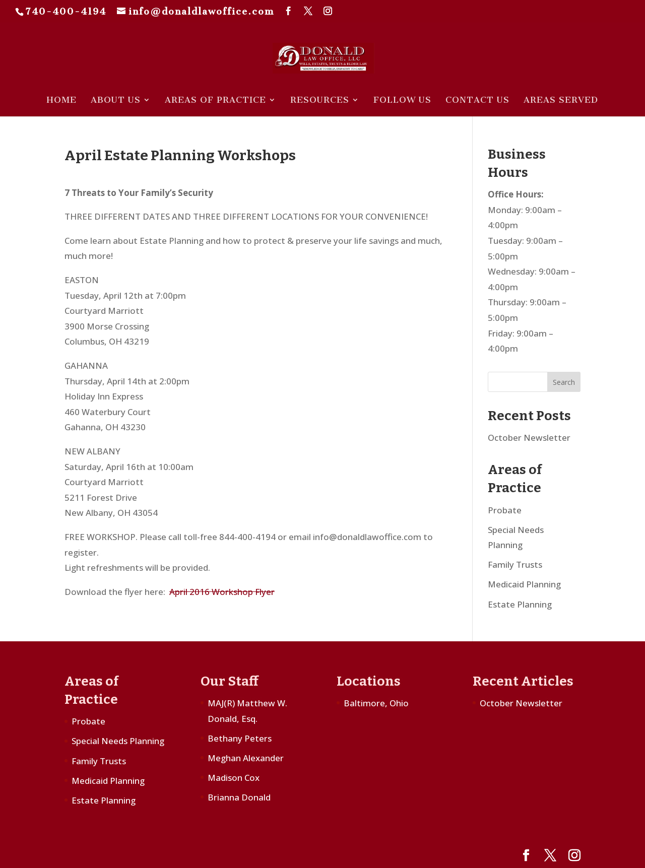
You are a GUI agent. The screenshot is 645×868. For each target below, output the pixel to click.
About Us (116, 100)
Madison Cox (234, 777)
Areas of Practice (215, 100)
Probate (505, 510)
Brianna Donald (239, 797)
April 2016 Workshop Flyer (222, 591)
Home (61, 100)
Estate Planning (520, 604)
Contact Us (477, 100)
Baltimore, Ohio (376, 703)
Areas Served (561, 100)
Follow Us (402, 100)
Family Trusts (515, 564)
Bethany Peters (240, 738)
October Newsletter (529, 437)
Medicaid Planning (524, 584)
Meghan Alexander (246, 758)
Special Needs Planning (118, 741)
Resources (319, 100)
